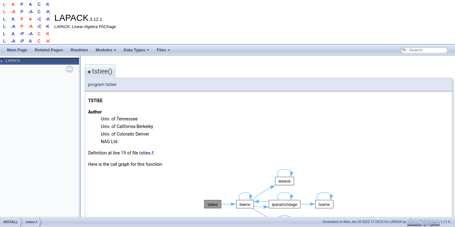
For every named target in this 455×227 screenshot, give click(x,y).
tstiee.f (146, 152)
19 (123, 152)
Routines (79, 50)
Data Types (136, 50)
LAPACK (13, 61)
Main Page (17, 50)
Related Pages (49, 50)
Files (163, 50)
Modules (106, 50)
